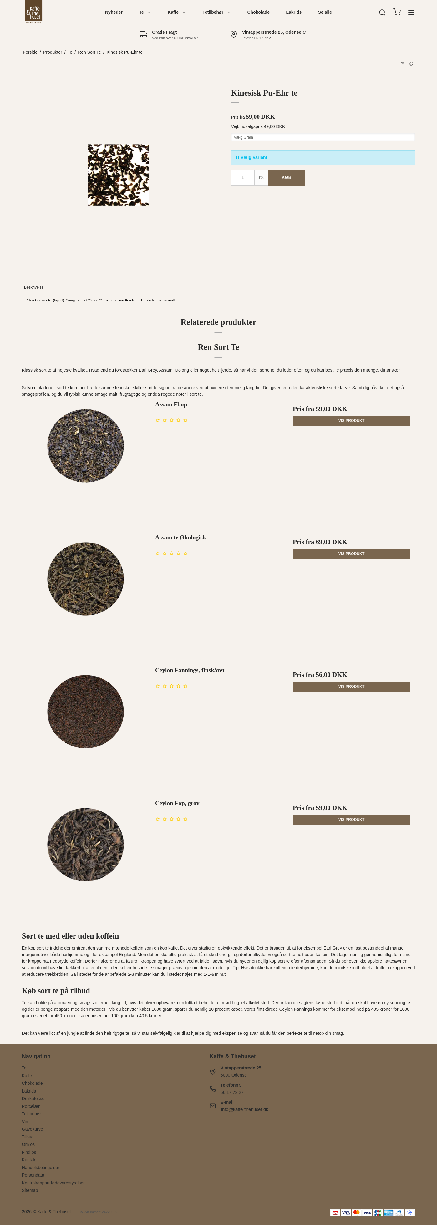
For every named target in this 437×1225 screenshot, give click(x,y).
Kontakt (29, 1159)
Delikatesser (34, 1098)
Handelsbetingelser (40, 1167)
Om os (28, 1144)
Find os (29, 1152)
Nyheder (114, 12)
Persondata (33, 1175)
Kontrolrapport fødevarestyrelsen (54, 1182)
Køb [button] (286, 177)
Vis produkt (351, 421)
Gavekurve (32, 1129)
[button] (402, 63)
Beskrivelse (34, 287)
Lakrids (294, 12)
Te (145, 12)
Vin (25, 1121)
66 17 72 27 (232, 1092)
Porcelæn (31, 1106)
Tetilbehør (216, 12)
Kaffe (177, 12)
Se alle (325, 12)
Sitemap (30, 1190)
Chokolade (258, 12)
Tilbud (28, 1136)
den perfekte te (292, 1033)
